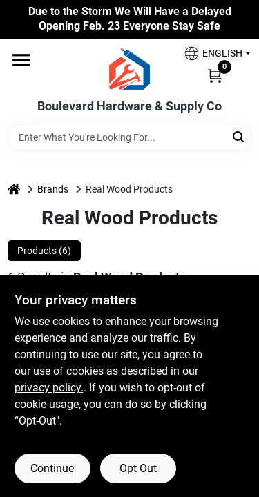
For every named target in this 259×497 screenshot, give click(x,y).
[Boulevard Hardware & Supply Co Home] (129, 69)
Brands (52, 189)
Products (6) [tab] (44, 250)
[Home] (14, 189)
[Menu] (21, 60)
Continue (52, 468)
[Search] (239, 136)
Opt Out (138, 468)
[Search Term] (130, 137)
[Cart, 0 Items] (215, 75)
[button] (212, 53)
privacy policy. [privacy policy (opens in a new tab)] (49, 387)
